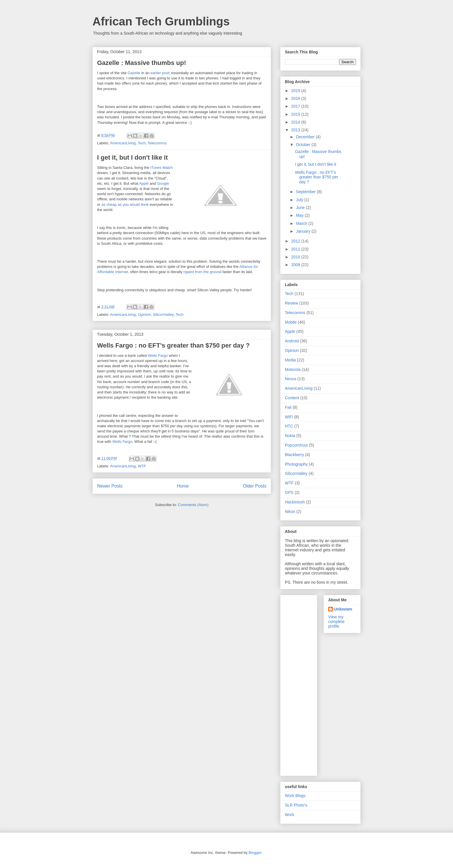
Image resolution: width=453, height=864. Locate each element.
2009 (296, 264)
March (302, 223)
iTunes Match (161, 167)
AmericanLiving (123, 143)
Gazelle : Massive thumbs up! (141, 62)
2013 (296, 130)
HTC (289, 426)
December (305, 137)
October (303, 144)
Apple (143, 183)
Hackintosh (295, 502)
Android (292, 341)
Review (291, 303)
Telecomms (157, 143)
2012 (296, 241)
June (301, 207)
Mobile (291, 322)
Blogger (254, 852)
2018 (296, 98)
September (306, 191)
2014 (296, 122)
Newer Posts (109, 486)
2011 (296, 249)
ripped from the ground (202, 272)
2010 (296, 257)
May (300, 215)
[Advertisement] (308, 683)
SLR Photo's (296, 805)
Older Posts (254, 486)
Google (163, 183)
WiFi (289, 417)
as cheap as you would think (124, 204)
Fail (288, 407)
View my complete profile (336, 621)
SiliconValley (163, 314)
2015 (296, 114)
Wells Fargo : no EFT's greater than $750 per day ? (173, 345)
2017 (296, 106)
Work (289, 814)
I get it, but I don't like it (132, 157)
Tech (142, 143)
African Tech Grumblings (161, 21)
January (303, 231)
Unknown (343, 609)
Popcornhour (296, 445)
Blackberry (294, 454)
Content (292, 397)
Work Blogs (295, 795)
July (300, 199)
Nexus (290, 378)
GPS (289, 492)
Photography (296, 464)
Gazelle (134, 73)
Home (183, 486)
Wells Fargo (158, 355)
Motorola (292, 369)
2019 (296, 90)
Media (290, 360)
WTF (142, 466)
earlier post (160, 73)
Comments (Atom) (193, 505)
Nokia (290, 435)
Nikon (290, 511)
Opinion (144, 314)
